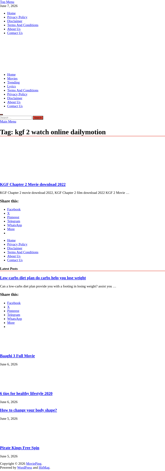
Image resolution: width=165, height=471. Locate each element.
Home (11, 13)
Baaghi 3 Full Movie (17, 356)
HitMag (44, 467)
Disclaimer (14, 21)
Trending (13, 82)
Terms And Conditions (22, 25)
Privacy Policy (17, 17)
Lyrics (11, 86)
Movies (12, 78)
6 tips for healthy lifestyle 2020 (26, 393)
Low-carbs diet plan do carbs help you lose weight (43, 278)
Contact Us (15, 33)
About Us (13, 29)
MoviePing (33, 463)
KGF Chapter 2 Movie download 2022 (33, 184)
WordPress (24, 467)
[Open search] (1, 114)
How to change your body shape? (28, 410)
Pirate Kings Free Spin (19, 448)
